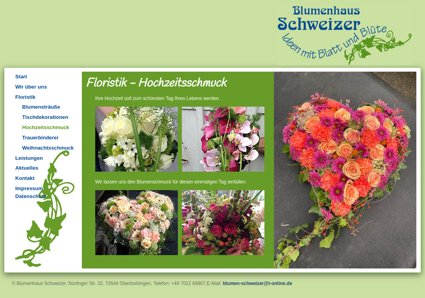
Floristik (25, 97)
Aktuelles (27, 168)
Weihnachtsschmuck (48, 148)
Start (21, 77)
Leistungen (29, 158)
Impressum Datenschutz (30, 192)
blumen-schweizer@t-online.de (257, 283)
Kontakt (25, 178)
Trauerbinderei (40, 138)
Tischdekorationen (45, 117)
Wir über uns (31, 87)
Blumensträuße (41, 107)
